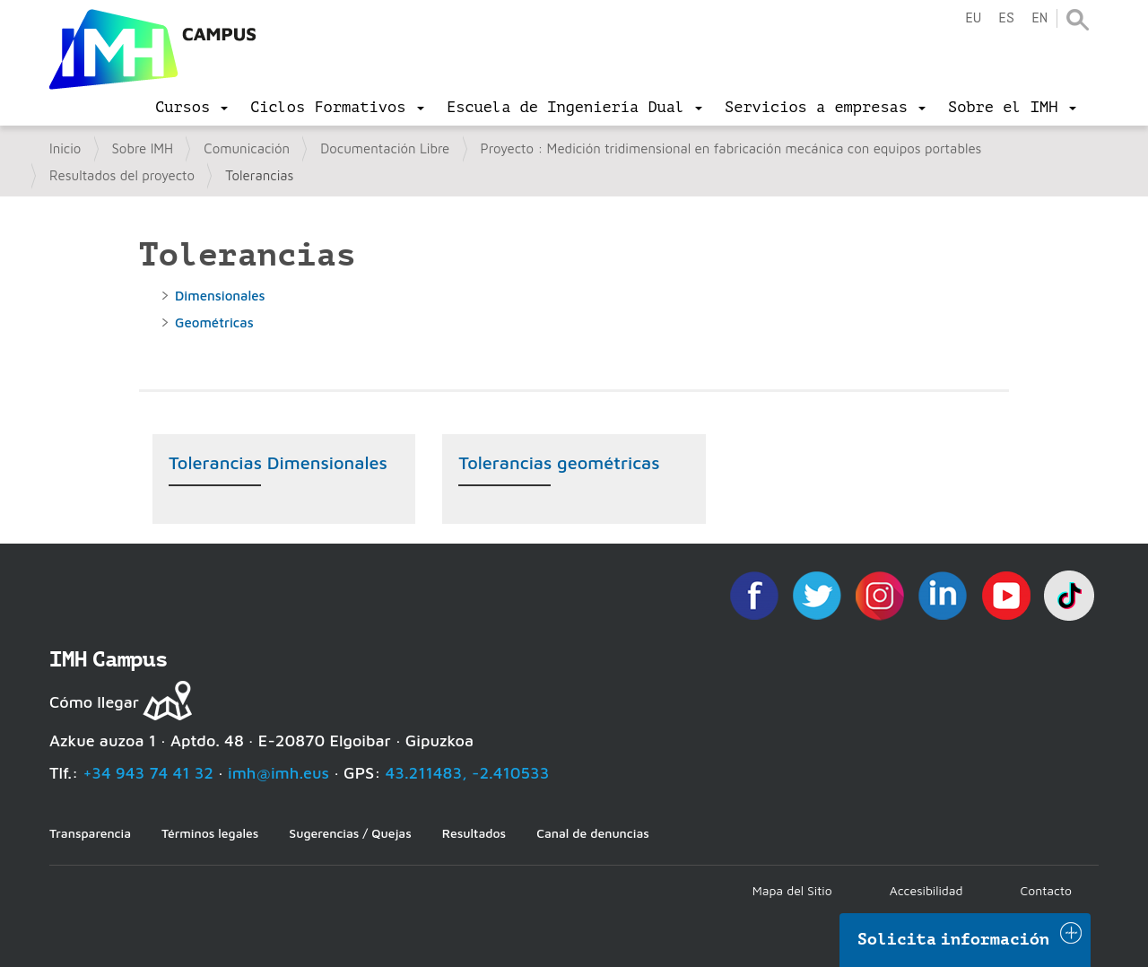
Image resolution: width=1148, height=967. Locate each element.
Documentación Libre (384, 148)
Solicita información (953, 939)
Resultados (474, 833)
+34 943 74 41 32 (148, 772)
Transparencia (90, 833)
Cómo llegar (94, 702)
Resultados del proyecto (122, 175)
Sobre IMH (143, 148)
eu (973, 18)
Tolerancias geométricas (558, 462)
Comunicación (247, 148)
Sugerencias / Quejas (350, 833)
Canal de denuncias (592, 833)
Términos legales (209, 833)
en (1039, 18)
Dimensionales (220, 295)
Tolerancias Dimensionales (278, 462)
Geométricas (214, 322)
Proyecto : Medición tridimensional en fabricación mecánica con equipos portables (731, 148)
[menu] (191, 108)
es (1006, 18)
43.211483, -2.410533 (468, 772)
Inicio (65, 148)
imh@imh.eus (278, 772)
